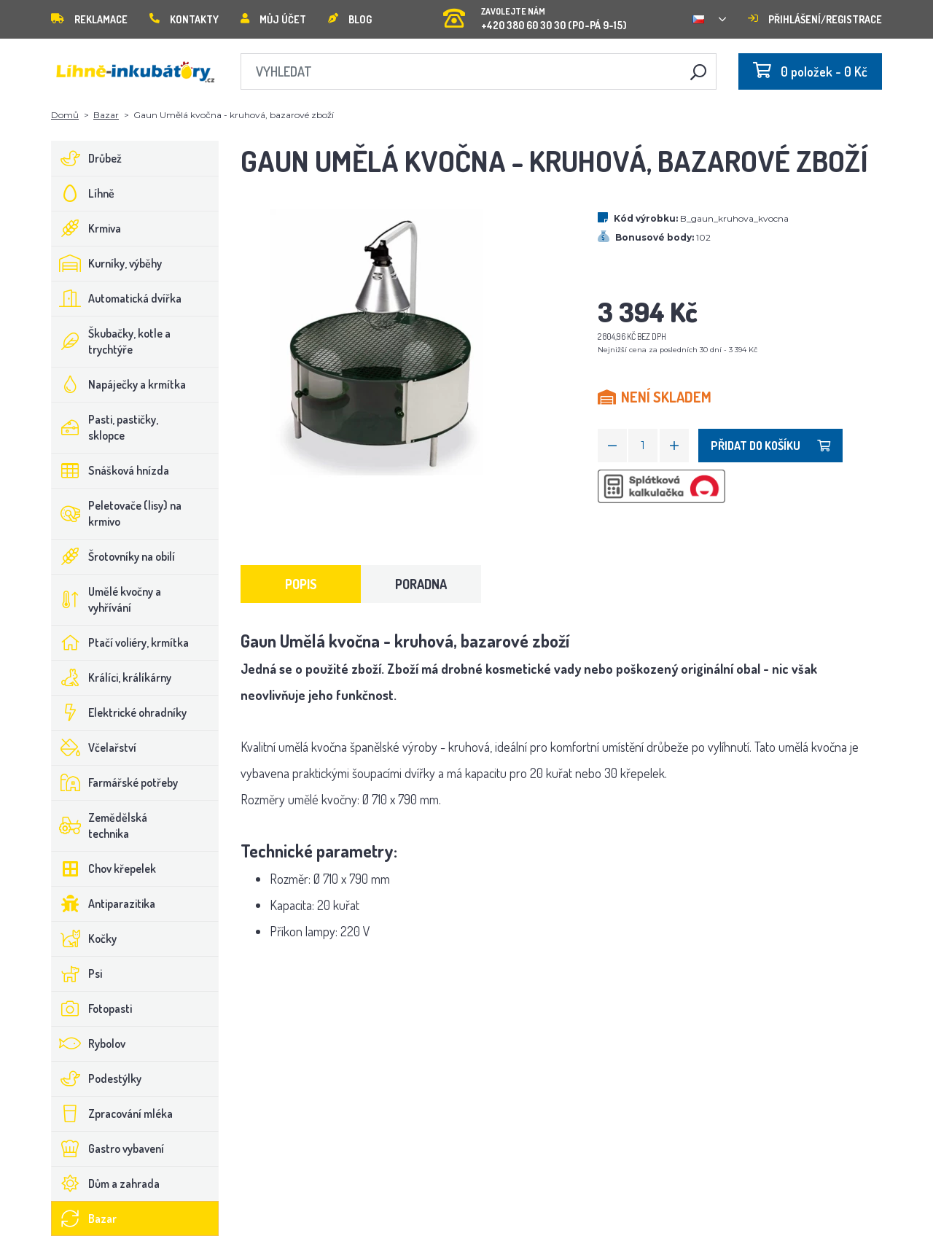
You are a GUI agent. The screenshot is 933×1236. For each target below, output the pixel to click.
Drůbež (87, 158)
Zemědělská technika (99, 825)
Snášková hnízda (110, 470)
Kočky (84, 938)
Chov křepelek (104, 868)
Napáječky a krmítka (119, 384)
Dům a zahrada (106, 1183)
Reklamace (89, 19)
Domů (65, 114)
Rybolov (88, 1043)
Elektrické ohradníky (119, 712)
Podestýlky (96, 1078)
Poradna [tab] (421, 584)
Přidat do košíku (770, 445)
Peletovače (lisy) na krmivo (116, 513)
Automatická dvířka (116, 298)
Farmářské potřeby (115, 782)
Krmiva (86, 228)
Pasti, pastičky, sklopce (105, 427)
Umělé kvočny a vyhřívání (106, 599)
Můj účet (273, 19)
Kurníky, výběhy (107, 263)
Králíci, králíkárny (111, 677)
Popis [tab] (301, 584)
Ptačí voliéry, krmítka (120, 642)
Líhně (83, 193)
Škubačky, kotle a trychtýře (111, 341)
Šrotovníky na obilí (113, 556)
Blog (350, 19)
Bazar (106, 114)
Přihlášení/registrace (815, 19)
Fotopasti (92, 1008)
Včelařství (94, 747)
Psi (77, 973)
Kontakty (184, 19)
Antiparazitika (103, 903)
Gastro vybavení (108, 1148)
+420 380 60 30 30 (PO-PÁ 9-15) (535, 14)
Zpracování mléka (112, 1113)
